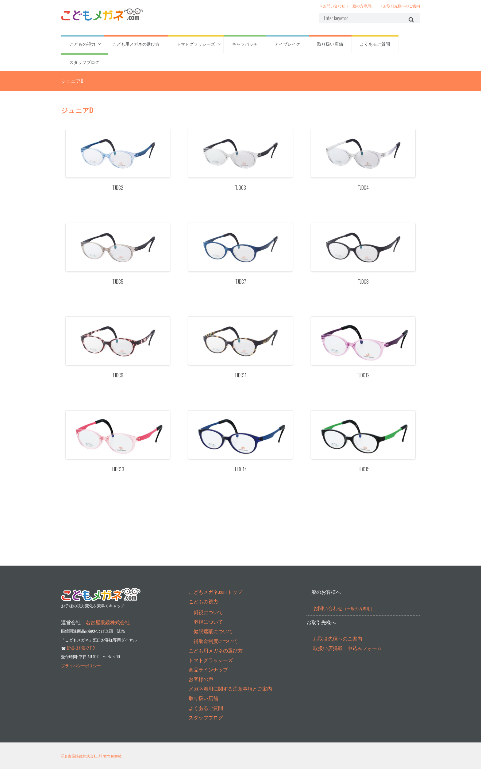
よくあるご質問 (375, 46)
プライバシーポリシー (81, 672)
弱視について (208, 627)
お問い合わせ (344, 614)
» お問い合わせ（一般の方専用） (347, 5)
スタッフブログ (84, 64)
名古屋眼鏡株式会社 (108, 628)
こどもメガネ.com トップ (215, 598)
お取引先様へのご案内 (337, 644)
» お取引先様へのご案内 (400, 5)
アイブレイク (287, 46)
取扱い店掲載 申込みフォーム (347, 654)
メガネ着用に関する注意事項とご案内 (230, 694)
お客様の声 (201, 685)
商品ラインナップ (208, 675)
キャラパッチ (245, 46)
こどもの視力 (82, 46)
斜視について (208, 618)
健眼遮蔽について (213, 637)
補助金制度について (216, 647)
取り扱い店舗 (330, 46)
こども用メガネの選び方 (136, 46)
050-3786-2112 (81, 654)
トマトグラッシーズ (195, 46)
